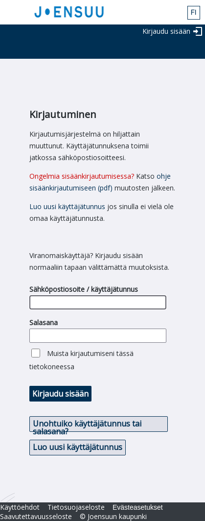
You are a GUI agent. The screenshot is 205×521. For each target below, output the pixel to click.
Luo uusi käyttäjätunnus (67, 206)
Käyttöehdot (20, 507)
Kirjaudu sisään (166, 31)
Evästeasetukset (138, 507)
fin (193, 13)
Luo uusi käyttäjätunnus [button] (77, 447)
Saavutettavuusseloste (36, 516)
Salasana (43, 322)
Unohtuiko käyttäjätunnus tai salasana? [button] (87, 425)
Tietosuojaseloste (76, 507)
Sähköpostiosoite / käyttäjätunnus (83, 289)
